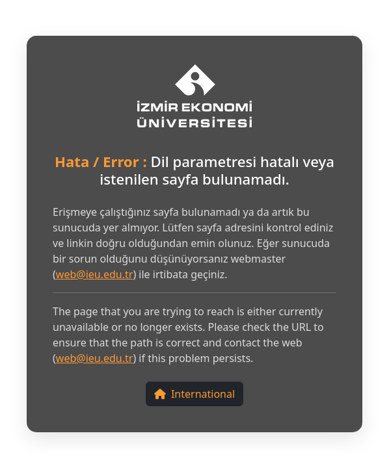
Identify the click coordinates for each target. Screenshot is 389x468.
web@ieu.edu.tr (94, 274)
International (194, 394)
